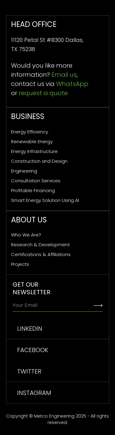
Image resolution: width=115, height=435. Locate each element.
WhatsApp (72, 84)
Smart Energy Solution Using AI (45, 200)
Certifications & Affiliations (41, 254)
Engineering (24, 171)
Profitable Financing (33, 190)
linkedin (29, 328)
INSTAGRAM (34, 393)
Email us (64, 74)
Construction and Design (39, 161)
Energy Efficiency (29, 131)
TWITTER (29, 371)
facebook (32, 350)
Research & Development (40, 244)
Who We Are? (26, 235)
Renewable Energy (32, 141)
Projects (20, 264)
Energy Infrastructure (34, 151)
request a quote (43, 93)
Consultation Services (35, 180)
